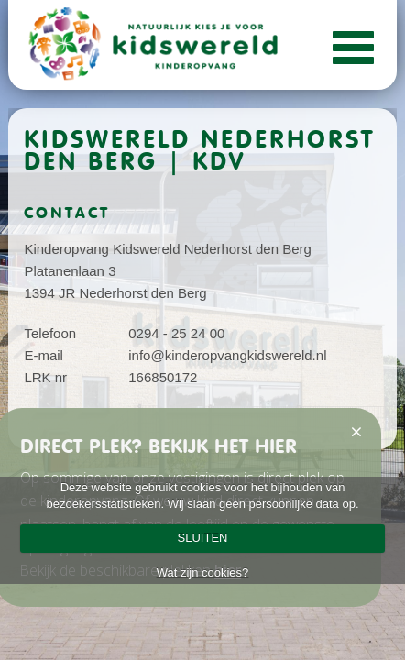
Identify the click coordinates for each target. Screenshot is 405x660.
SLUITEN (203, 537)
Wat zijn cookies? (203, 572)
